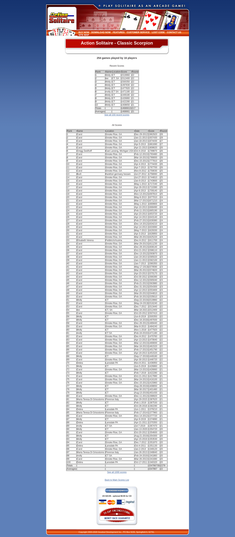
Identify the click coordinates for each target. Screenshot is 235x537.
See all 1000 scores (116, 472)
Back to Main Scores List (117, 480)
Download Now (101, 32)
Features (119, 32)
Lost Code (158, 32)
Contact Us (174, 32)
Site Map (84, 35)
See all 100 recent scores (116, 115)
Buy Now (84, 32)
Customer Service (138, 32)
